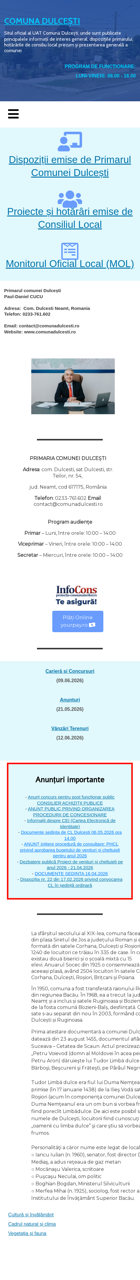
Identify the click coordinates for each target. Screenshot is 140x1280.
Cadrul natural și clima (32, 1224)
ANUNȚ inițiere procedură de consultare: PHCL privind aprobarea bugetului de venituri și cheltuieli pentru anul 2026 (70, 849)
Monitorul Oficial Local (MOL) (70, 263)
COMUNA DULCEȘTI (42, 21)
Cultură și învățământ (30, 1214)
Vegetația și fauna (27, 1233)
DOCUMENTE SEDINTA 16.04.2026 (71, 873)
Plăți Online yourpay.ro (78, 621)
